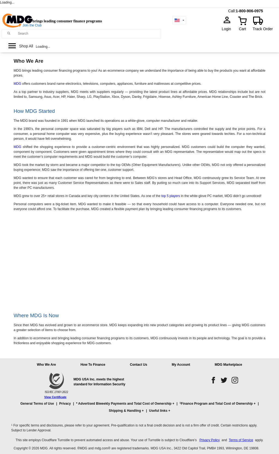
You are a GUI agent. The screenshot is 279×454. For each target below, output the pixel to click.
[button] (139, 409)
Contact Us (138, 365)
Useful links (158, 411)
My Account (181, 365)
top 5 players (170, 196)
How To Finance (92, 365)
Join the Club (32, 25)
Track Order (263, 29)
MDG (17, 84)
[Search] (88, 33)
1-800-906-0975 (249, 11)
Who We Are (46, 365)
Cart (242, 29)
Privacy (65, 403)
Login (228, 29)
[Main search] (8, 33)
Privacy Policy (209, 440)
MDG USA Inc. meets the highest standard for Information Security (99, 381)
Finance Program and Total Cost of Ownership (216, 403)
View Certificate (55, 397)
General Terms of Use (37, 403)
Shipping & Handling (125, 411)
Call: (232, 11)
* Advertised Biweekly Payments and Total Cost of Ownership (123, 403)
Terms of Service (241, 440)
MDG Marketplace (228, 365)
